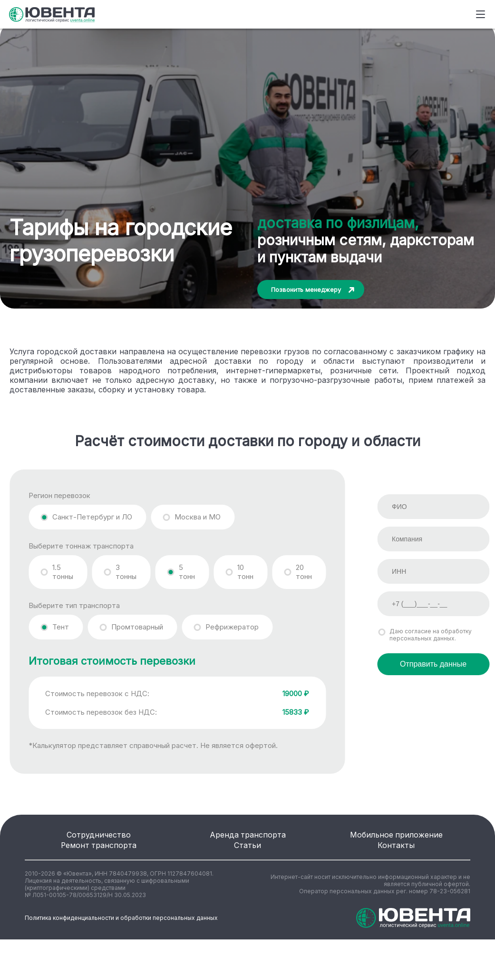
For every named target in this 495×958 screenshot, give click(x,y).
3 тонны (126, 572)
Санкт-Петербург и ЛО (92, 516)
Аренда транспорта (247, 840)
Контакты (396, 859)
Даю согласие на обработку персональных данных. (430, 635)
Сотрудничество (98, 840)
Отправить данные (433, 664)
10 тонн (245, 572)
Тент (60, 626)
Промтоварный (137, 626)
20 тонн (304, 572)
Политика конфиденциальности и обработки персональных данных (121, 936)
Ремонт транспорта (99, 859)
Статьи (248, 859)
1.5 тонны (62, 572)
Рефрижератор (232, 626)
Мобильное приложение (396, 840)
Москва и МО (198, 516)
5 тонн (187, 572)
